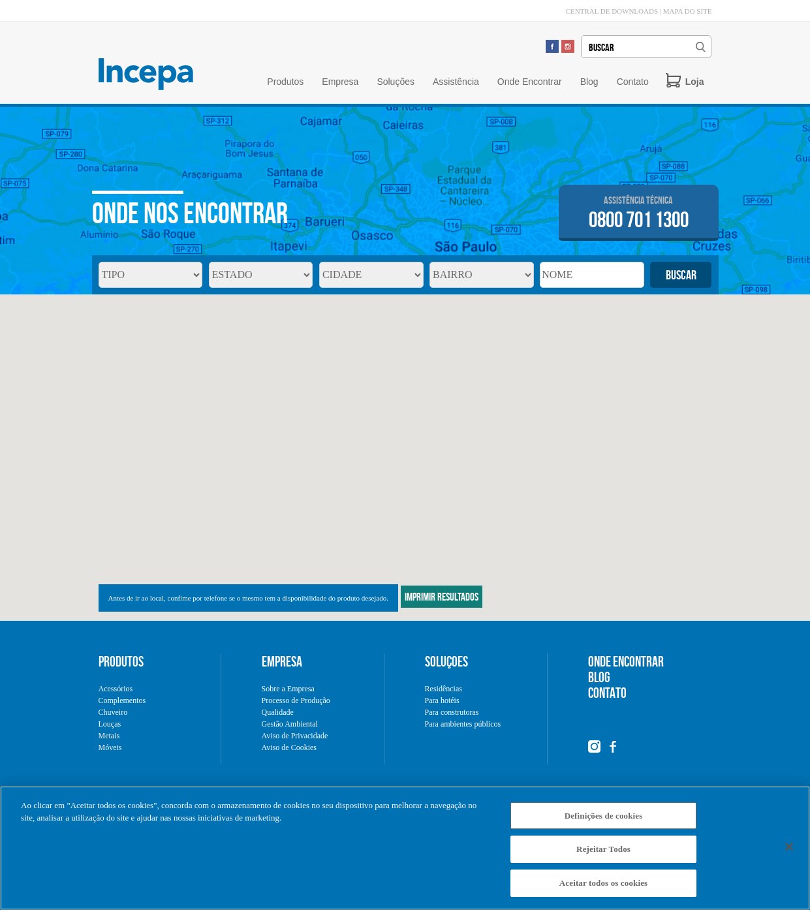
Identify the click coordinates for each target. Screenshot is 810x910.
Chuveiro (113, 712)
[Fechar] (789, 852)
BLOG (599, 677)
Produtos (285, 81)
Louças (110, 724)
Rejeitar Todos (603, 855)
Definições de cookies (604, 821)
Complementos (122, 700)
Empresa (340, 81)
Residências (443, 688)
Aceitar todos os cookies (603, 889)
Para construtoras (452, 712)
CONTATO (607, 692)
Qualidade (278, 712)
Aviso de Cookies (289, 747)
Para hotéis (442, 700)
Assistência (456, 81)
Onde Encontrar (529, 81)
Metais (109, 735)
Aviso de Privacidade (295, 735)
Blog (589, 81)
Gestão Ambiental (290, 724)
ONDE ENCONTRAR (626, 661)
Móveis (110, 747)
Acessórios (116, 688)
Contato (633, 81)
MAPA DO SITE (687, 11)
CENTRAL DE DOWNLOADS (612, 11)
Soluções (395, 81)
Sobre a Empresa (288, 688)
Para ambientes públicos (463, 724)
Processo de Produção (296, 700)
